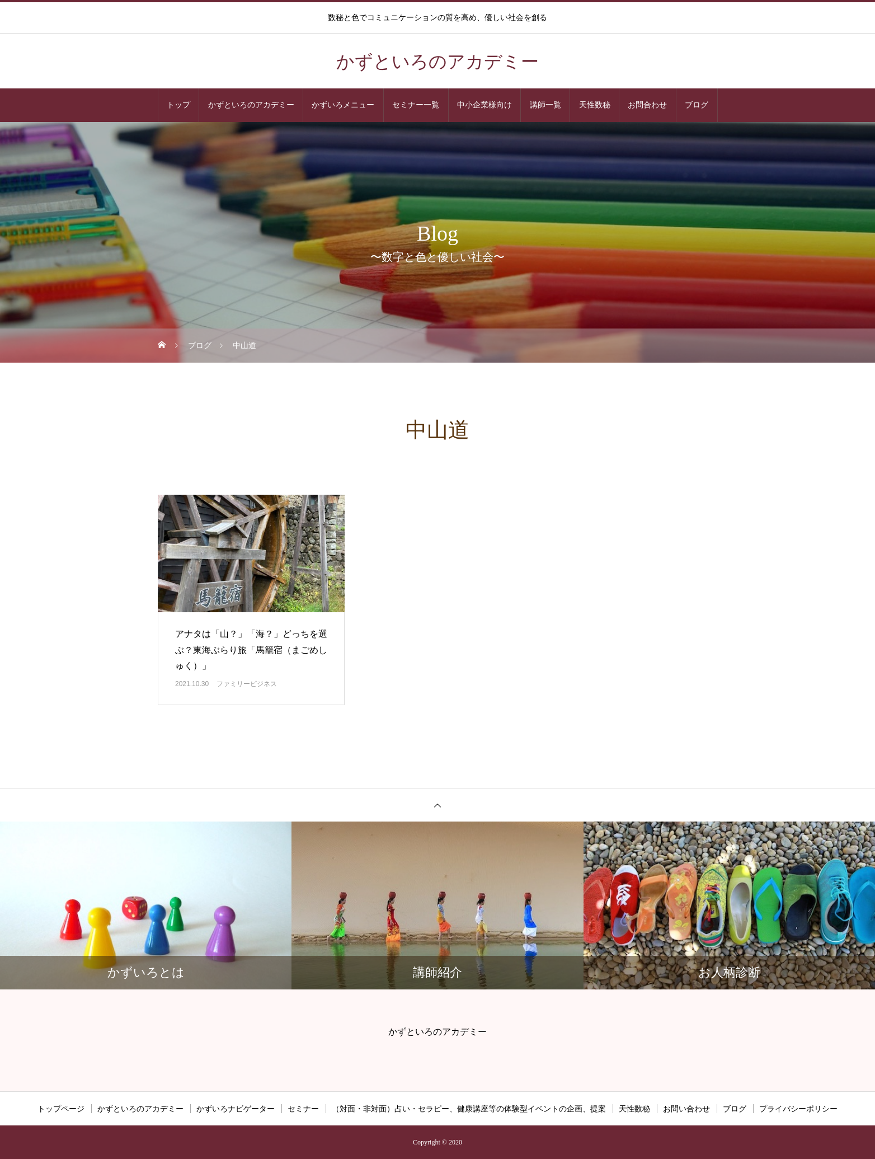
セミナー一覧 (415, 105)
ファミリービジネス (247, 684)
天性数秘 (594, 105)
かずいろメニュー (343, 105)
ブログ (696, 105)
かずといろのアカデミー (251, 105)
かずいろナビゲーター (235, 1108)
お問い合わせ (686, 1108)
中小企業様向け (484, 105)
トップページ (60, 1108)
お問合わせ (647, 105)
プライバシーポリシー (798, 1108)
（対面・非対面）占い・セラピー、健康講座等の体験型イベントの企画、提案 (469, 1108)
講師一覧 (545, 105)
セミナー (303, 1108)
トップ (178, 105)
